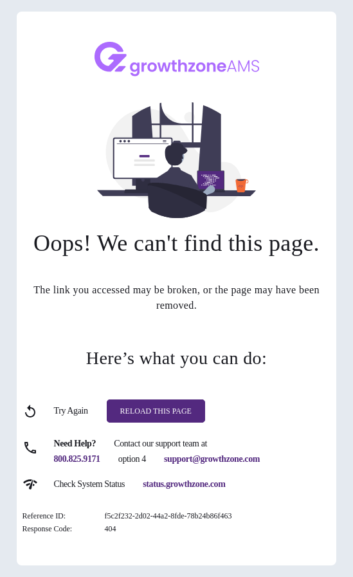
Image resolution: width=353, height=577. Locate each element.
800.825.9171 (77, 459)
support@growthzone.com (212, 459)
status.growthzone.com (184, 484)
